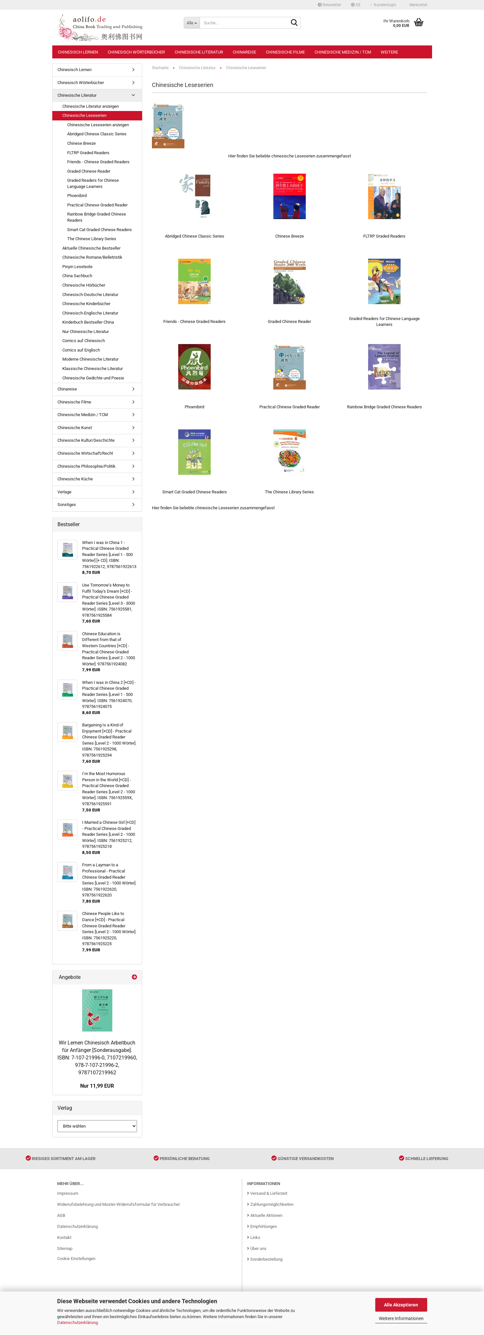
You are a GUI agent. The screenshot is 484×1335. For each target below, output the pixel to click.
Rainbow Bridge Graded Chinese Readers (96, 217)
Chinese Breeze (81, 143)
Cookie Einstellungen (76, 1258)
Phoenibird (77, 195)
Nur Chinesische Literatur (85, 331)
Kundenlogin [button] (383, 5)
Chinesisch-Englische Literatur (90, 313)
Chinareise (244, 52)
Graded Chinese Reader (88, 171)
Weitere (389, 52)
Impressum (67, 1193)
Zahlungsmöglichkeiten (270, 1204)
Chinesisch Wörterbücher (136, 52)
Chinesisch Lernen (78, 52)
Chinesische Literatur (199, 52)
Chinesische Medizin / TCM (343, 52)
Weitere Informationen (401, 1318)
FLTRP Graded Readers (88, 152)
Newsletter (329, 5)
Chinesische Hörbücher (83, 285)
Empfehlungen (262, 1226)
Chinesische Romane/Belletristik (92, 257)
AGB (61, 1215)
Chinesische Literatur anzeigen (90, 106)
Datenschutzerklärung (77, 1322)
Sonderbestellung (264, 1259)
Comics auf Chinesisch (83, 340)
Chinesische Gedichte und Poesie (93, 378)
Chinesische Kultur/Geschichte (86, 440)
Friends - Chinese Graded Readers (98, 161)
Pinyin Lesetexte (77, 266)
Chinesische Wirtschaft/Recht (85, 453)
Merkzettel (416, 5)
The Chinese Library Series (91, 238)
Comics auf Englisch (81, 350)
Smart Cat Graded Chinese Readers (99, 229)
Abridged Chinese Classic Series (97, 133)
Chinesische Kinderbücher (86, 303)
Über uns (257, 1248)
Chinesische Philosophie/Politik (86, 466)
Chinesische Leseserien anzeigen (98, 124)
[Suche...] (192, 23)
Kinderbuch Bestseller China (88, 322)
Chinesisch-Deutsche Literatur (90, 294)
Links (253, 1237)
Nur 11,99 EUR (97, 1086)
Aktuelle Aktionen (264, 1215)
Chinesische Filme (285, 52)
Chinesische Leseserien (84, 115)
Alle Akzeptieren (401, 1304)
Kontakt (64, 1237)
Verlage (64, 491)
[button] (356, 5)
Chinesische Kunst (74, 427)
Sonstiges (66, 504)
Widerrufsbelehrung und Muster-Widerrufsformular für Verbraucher (118, 1204)
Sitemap (64, 1248)
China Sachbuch (77, 275)
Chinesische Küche (75, 478)
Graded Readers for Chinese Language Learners (93, 183)
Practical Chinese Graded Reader (97, 205)
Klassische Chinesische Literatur (92, 368)
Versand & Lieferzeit (267, 1193)
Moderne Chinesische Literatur (90, 359)
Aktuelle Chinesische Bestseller (91, 248)
